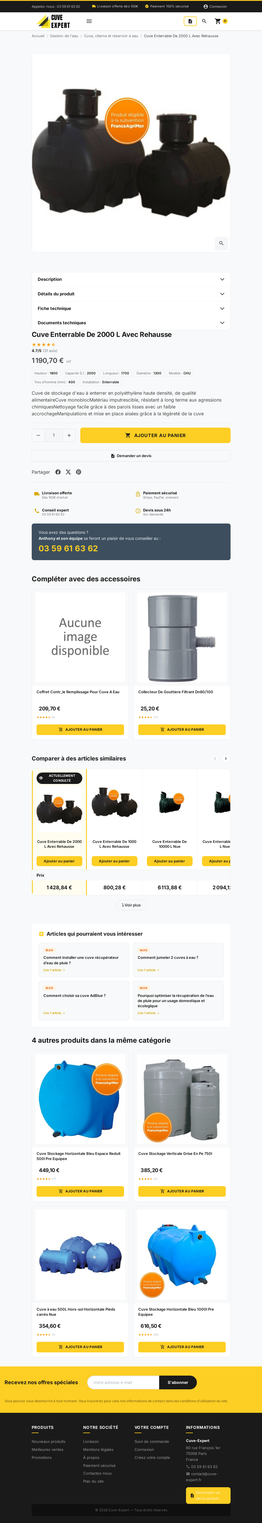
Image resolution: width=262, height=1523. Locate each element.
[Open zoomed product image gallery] (221, 243)
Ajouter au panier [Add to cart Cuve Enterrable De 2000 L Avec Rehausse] (155, 435)
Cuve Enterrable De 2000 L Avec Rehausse (59, 844)
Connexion (144, 1449)
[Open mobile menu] (89, 21)
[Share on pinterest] (78, 472)
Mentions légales (98, 1449)
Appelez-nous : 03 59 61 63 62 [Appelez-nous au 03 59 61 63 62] (56, 6)
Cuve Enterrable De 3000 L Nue (225, 844)
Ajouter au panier (80, 730)
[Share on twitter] (68, 472)
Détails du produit (56, 294)
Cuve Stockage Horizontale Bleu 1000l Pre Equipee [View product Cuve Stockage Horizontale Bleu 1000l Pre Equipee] (176, 1312)
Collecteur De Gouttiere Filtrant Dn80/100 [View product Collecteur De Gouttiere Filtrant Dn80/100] (175, 692)
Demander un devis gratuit (205, 1495)
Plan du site (93, 1481)
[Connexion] (215, 6)
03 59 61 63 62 (204, 1466)
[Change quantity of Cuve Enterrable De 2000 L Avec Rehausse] (54, 435)
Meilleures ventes (47, 1449)
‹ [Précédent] (215, 758)
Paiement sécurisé (99, 1465)
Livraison (91, 1441)
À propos (91, 1457)
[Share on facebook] (58, 472)
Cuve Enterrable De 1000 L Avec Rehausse (114, 844)
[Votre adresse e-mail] (123, 1382)
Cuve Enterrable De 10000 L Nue (169, 844)
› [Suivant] (226, 758)
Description (50, 279)
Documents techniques (62, 322)
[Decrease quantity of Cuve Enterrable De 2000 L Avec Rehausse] (38, 435)
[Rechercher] (204, 21)
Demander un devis (131, 455)
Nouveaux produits (48, 1441)
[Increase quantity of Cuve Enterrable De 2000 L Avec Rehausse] (69, 435)
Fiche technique (54, 308)
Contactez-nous (97, 1473)
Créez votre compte (152, 1457)
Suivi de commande (152, 1441)
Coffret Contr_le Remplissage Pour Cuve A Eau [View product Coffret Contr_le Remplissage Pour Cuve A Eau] (78, 692)
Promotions (42, 1457)
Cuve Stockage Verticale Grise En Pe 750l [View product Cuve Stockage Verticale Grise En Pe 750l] (175, 1153)
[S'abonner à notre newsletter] (178, 1382)
